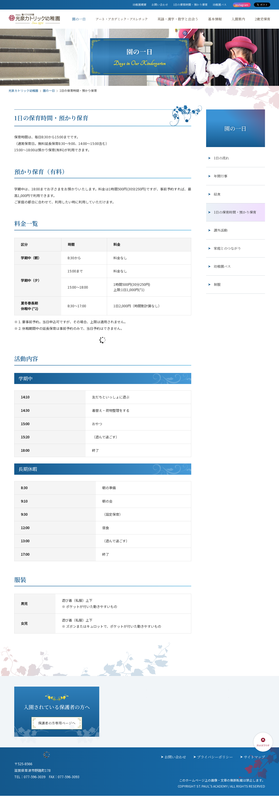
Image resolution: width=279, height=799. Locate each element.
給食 (217, 196)
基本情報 (215, 19)
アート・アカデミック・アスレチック (121, 19)
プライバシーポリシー (215, 759)
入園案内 (238, 19)
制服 (217, 286)
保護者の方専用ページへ (56, 725)
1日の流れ (221, 159)
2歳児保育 (262, 19)
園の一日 (79, 19)
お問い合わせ (160, 5)
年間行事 (220, 178)
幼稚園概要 (139, 5)
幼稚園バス (220, 5)
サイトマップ (254, 759)
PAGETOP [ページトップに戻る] (263, 747)
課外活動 (220, 232)
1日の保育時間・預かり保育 (190, 5)
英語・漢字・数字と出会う (177, 19)
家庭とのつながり (227, 250)
